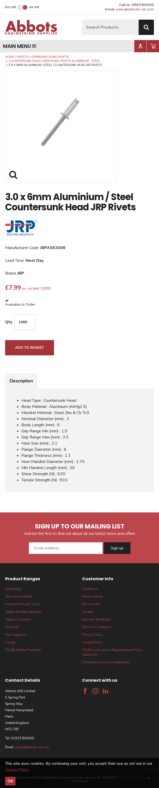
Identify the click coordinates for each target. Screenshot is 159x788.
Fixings (10, 642)
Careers (88, 612)
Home (9, 57)
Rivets (23, 57)
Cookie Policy (92, 642)
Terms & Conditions (96, 627)
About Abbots (92, 596)
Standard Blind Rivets (50, 57)
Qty (8, 322)
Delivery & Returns (96, 619)
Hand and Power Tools (22, 604)
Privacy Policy (92, 634)
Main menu (19, 46)
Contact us (90, 589)
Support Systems (18, 619)
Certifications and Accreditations (106, 662)
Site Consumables (18, 596)
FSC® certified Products (23, 650)
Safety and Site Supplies (23, 612)
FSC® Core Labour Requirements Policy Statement (112, 652)
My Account (90, 604)
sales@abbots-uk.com (135, 9)
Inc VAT (10, 7)
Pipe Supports (15, 634)
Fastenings (13, 589)
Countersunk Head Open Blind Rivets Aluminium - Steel (54, 61)
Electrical (12, 627)
